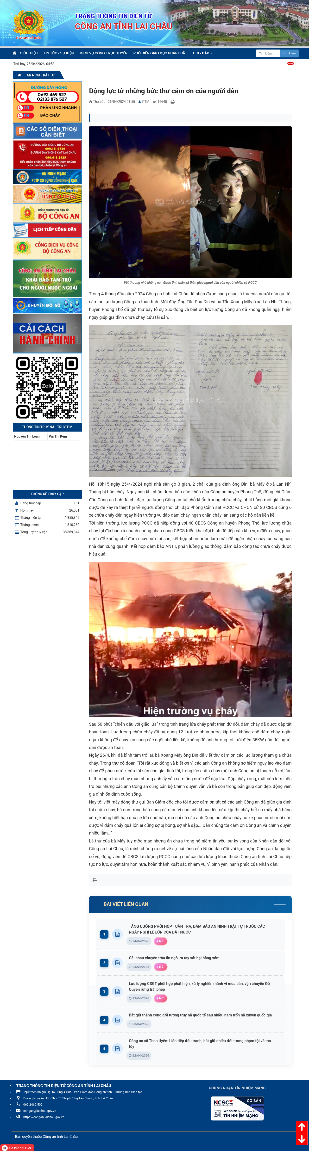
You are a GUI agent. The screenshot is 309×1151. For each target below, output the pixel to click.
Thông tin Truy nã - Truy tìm (47, 427)
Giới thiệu (29, 53)
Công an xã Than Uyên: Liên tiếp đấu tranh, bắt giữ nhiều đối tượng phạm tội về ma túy (203, 1044)
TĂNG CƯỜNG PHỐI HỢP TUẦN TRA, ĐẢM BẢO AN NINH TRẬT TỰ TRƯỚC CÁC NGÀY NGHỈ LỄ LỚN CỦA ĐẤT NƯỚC (203, 929)
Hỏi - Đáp (201, 53)
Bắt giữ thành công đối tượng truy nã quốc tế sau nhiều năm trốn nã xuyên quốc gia (201, 1015)
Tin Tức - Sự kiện (59, 53)
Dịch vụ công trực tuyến (103, 53)
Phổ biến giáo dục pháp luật (160, 53)
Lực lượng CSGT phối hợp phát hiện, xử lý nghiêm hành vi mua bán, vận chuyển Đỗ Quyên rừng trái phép (203, 986)
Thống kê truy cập (47, 494)
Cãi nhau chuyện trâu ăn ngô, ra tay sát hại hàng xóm (175, 958)
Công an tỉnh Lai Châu (60, 1136)
